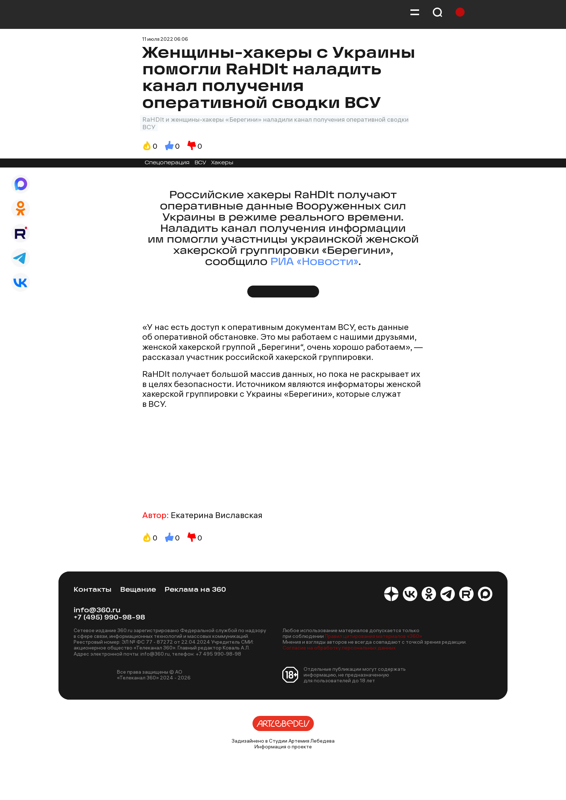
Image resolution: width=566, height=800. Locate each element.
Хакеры (222, 163)
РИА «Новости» (314, 262)
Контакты (93, 590)
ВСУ (200, 163)
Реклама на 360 (195, 590)
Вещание (138, 590)
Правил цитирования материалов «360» (373, 636)
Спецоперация (167, 163)
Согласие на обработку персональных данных (339, 647)
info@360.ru (97, 611)
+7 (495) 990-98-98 (109, 618)
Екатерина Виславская (216, 515)
